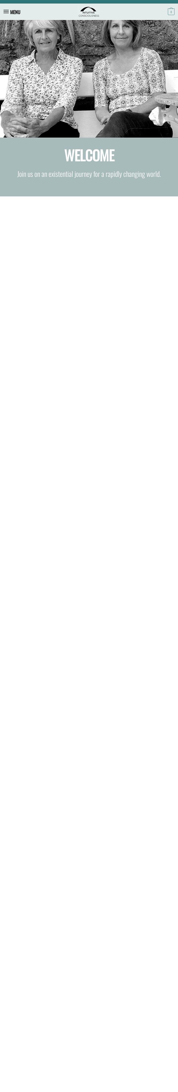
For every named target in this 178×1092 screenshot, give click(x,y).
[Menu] (11, 11)
